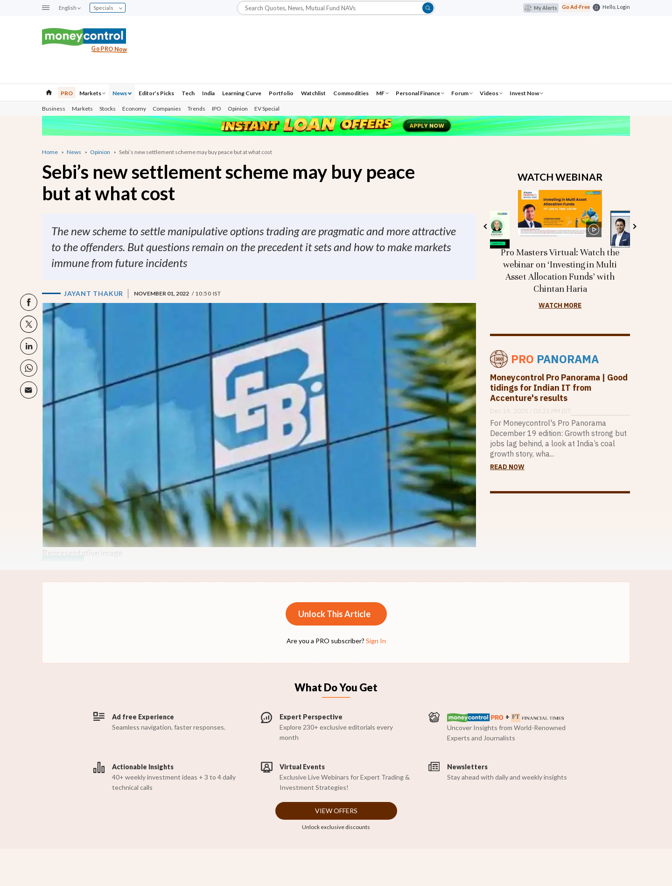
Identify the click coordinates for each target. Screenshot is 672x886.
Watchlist (313, 93)
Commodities (351, 93)
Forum (462, 93)
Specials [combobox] (107, 8)
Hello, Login (616, 7)
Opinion (238, 108)
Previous (486, 226)
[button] (45, 8)
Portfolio (281, 93)
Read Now (507, 467)
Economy (134, 108)
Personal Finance (420, 93)
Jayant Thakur (93, 293)
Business (53, 108)
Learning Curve (241, 93)
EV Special (267, 108)
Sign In (376, 641)
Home (50, 151)
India (208, 93)
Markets (92, 93)
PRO (67, 93)
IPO (216, 108)
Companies (167, 108)
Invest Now (526, 93)
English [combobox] (69, 8)
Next (633, 226)
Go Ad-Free (576, 7)
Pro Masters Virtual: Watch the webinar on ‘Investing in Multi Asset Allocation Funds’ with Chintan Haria (560, 270)
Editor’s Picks (156, 93)
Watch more (560, 305)
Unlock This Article (334, 614)
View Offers (336, 811)
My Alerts (541, 8)
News (122, 93)
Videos (491, 93)
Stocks (107, 108)
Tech (188, 93)
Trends (196, 108)
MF (382, 93)
